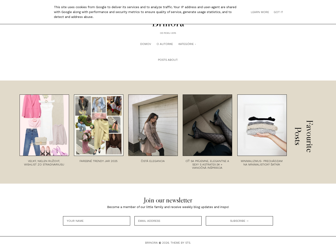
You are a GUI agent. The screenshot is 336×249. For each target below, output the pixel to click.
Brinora (151, 242)
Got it (278, 12)
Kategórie (186, 44)
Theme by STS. (181, 242)
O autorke (165, 44)
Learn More (260, 12)
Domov (145, 44)
